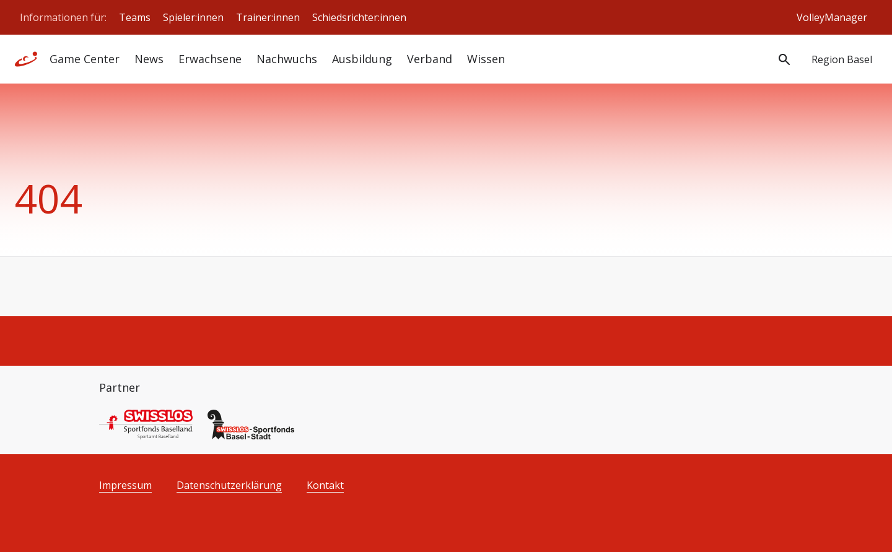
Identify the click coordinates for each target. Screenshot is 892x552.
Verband (429, 58)
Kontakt (325, 485)
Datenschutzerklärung (229, 485)
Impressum (125, 485)
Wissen (486, 58)
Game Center (85, 58)
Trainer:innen (268, 17)
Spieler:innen (193, 17)
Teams (135, 17)
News (149, 58)
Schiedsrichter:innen (359, 17)
